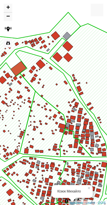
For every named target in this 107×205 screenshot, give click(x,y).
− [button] (8, 17)
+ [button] (8, 8)
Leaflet (90, 202)
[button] (8, 30)
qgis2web (76, 202)
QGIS (102, 202)
